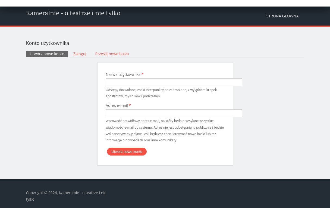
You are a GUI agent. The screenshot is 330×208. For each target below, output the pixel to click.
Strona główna (282, 15)
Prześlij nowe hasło (112, 53)
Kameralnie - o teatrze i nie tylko (73, 13)
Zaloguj (79, 53)
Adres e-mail (118, 105)
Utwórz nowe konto (49, 53)
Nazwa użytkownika (125, 74)
